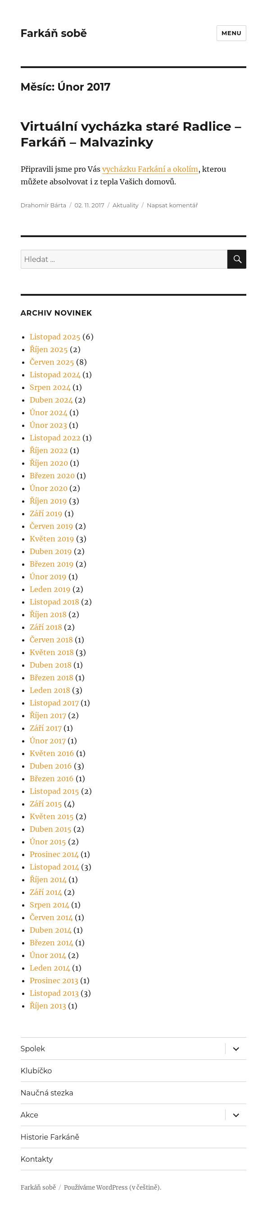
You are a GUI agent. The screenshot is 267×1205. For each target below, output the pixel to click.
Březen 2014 (51, 942)
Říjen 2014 (48, 879)
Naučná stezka (47, 1093)
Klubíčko (36, 1071)
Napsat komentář (172, 205)
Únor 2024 (49, 412)
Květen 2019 (52, 538)
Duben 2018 (51, 664)
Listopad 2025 (55, 336)
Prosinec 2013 (54, 980)
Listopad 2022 (55, 437)
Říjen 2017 (48, 715)
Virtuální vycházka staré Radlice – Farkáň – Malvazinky (131, 134)
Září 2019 (46, 513)
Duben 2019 (51, 551)
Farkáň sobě (54, 33)
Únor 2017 (48, 740)
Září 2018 (46, 627)
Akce (29, 1115)
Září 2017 (46, 728)
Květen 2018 (52, 652)
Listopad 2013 (54, 993)
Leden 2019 (50, 589)
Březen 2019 (52, 563)
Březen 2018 (51, 677)
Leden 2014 (50, 967)
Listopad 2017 (54, 702)
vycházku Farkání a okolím (150, 169)
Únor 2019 (48, 576)
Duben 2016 (51, 765)
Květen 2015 (52, 816)
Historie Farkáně (50, 1137)
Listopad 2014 (54, 866)
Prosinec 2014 (54, 854)
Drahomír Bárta (44, 205)
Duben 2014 (51, 930)
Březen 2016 (52, 778)
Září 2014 (46, 892)
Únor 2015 (48, 841)
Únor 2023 (48, 425)
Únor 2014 (48, 955)
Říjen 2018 (48, 614)
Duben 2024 (51, 399)
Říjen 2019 (48, 500)
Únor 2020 (49, 488)
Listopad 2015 (54, 791)
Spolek (33, 1049)
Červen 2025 (52, 362)
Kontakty (37, 1159)
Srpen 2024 (50, 387)
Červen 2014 (51, 917)
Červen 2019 (51, 526)
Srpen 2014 (49, 904)
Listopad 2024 (55, 374)
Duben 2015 (51, 829)
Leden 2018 (50, 690)
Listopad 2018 (54, 601)
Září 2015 (46, 803)
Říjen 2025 (49, 349)
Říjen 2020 (49, 462)
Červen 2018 (51, 639)
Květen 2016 (52, 753)
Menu (231, 33)
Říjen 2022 (49, 450)
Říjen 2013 (48, 1005)
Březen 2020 (52, 475)
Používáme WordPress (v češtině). (112, 1187)
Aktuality (126, 205)
